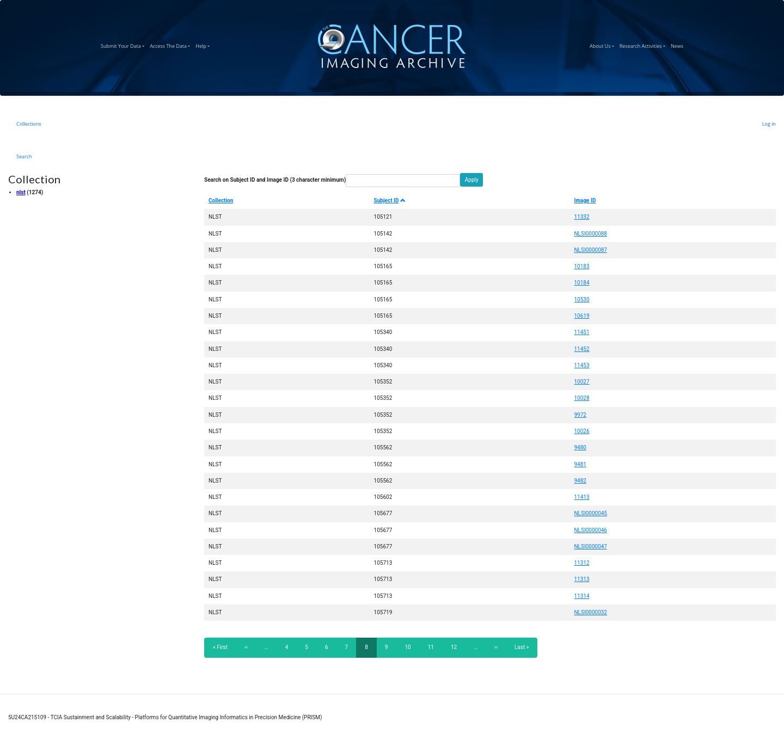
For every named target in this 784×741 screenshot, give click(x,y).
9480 (580, 447)
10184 (581, 283)
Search (24, 156)
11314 (581, 596)
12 (457, 647)
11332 (581, 217)
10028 (581, 398)
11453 (581, 365)
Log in (769, 123)
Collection (221, 200)
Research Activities (644, 45)
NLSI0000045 (590, 513)
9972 (580, 415)
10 (411, 647)
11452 (581, 349)
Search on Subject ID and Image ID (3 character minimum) (275, 180)
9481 (580, 464)
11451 (581, 332)
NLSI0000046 (590, 530)
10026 (581, 431)
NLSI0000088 (590, 234)
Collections (28, 123)
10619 (581, 316)
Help (203, 45)
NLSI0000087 (590, 250)
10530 (581, 299)
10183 (581, 266)
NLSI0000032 (590, 612)
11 (434, 647)
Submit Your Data (124, 45)
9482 (580, 481)
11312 (581, 563)
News (678, 45)
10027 (581, 382)
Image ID (585, 200)
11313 (581, 579)
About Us (603, 45)
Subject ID (390, 200)
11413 (581, 497)
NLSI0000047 (590, 546)
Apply (472, 180)
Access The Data (171, 45)
